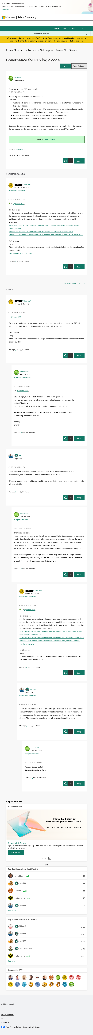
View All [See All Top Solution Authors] (12, 910)
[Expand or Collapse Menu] (3, 23)
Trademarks (5, 1022)
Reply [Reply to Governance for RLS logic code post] (79, 161)
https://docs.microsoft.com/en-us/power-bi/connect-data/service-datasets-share (41, 231)
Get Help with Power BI (53, 50)
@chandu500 (18, 203)
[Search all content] (61, 33)
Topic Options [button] (78, 66)
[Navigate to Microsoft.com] (8, 17)
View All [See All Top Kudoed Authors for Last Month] (12, 961)
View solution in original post (20, 253)
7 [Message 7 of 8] (15, 350)
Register (56, 28)
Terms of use (5, 1018)
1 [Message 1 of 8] (15, 155)
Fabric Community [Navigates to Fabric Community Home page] (27, 17)
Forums (32, 50)
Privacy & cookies (7, 1015)
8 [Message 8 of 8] (21, 432)
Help (73, 28)
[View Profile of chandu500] (19, 77)
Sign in (65, 28)
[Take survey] (16, 852)
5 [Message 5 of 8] (32, 778)
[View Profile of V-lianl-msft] (26, 184)
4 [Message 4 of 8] (26, 726)
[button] (65, 66)
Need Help (19, 149)
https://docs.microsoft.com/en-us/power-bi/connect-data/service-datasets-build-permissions (46, 234)
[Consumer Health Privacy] (31, 1027)
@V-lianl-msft (22, 390)
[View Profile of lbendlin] (22, 455)
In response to (16, 190)
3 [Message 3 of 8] (21, 568)
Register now (77, 41)
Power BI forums (15, 50)
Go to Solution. (50, 139)
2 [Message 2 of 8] (15, 492)
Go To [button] (81, 28)
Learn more (7, 9)
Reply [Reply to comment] (79, 267)
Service (73, 50)
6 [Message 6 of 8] (15, 261)
